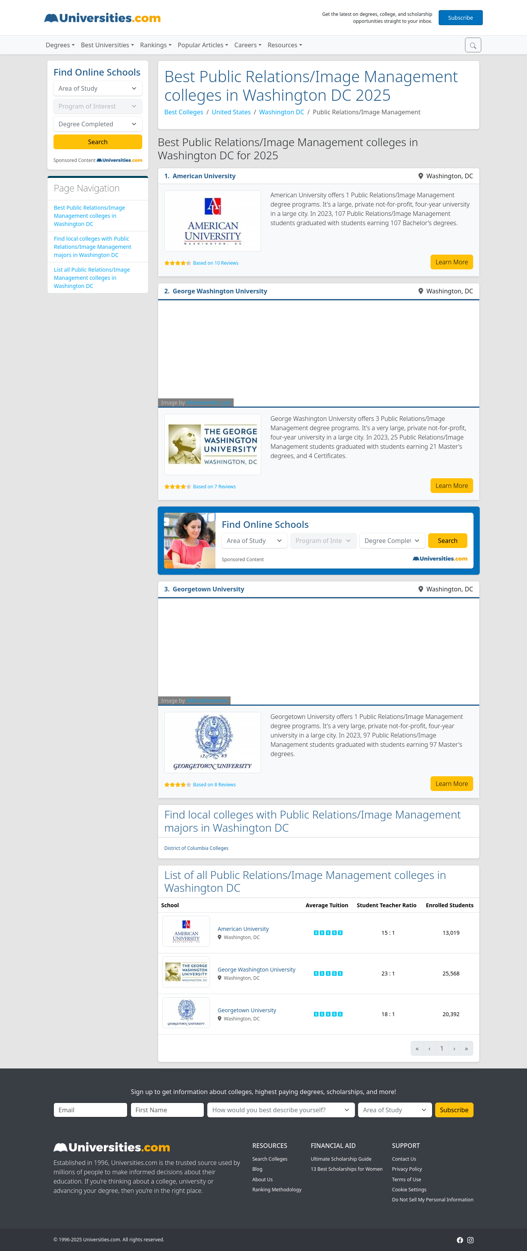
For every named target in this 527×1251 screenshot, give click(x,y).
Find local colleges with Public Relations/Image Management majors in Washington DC (92, 246)
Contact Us (404, 1159)
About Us (262, 1179)
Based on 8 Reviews (214, 784)
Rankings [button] (153, 45)
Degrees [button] (58, 45)
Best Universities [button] (105, 45)
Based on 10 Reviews (215, 263)
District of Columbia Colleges (196, 848)
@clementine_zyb (208, 402)
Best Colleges (183, 112)
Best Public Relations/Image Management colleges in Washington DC (89, 215)
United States (231, 112)
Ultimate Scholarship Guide (341, 1159)
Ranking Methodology (276, 1189)
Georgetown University (209, 589)
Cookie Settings (409, 1189)
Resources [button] (283, 45)
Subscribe (460, 17)
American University (204, 176)
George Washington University (220, 291)
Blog (257, 1169)
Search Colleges (270, 1159)
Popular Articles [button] (201, 45)
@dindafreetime (206, 700)
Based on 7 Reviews (214, 486)
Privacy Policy (407, 1169)
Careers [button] (245, 45)
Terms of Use (406, 1179)
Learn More (452, 262)
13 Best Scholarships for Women (347, 1169)
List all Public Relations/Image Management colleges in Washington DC (92, 277)
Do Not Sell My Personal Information (433, 1199)
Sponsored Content (74, 160)
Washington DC (281, 112)
